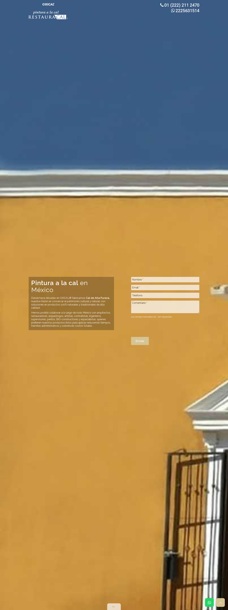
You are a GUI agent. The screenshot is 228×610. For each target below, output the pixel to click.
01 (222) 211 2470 (179, 5)
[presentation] (155, 304)
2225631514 (185, 10)
